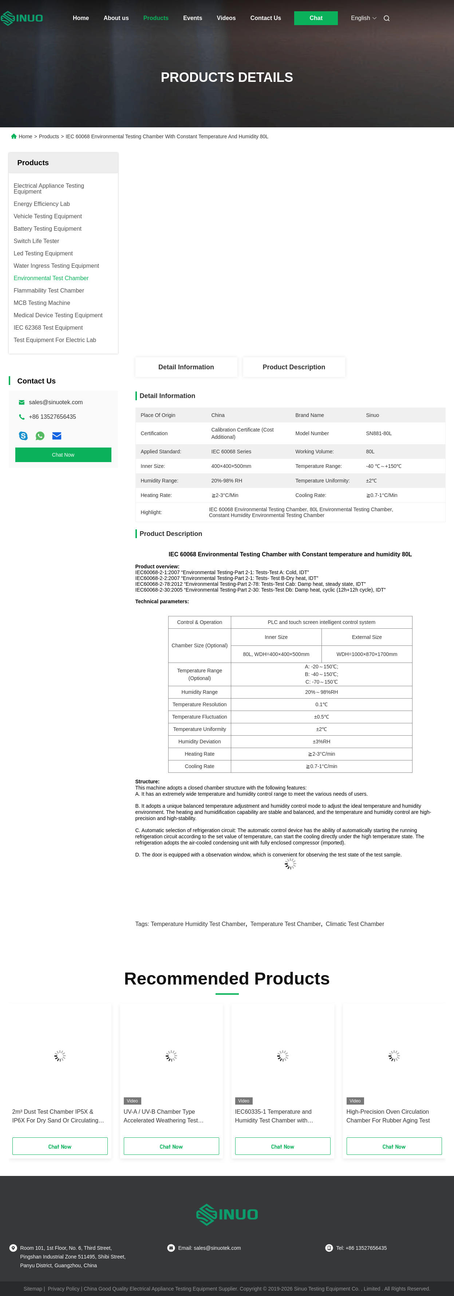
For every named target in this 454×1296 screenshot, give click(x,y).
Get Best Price (329, 333)
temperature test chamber (285, 924)
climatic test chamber (355, 924)
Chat (316, 18)
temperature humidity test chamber (198, 924)
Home (81, 18)
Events (192, 18)
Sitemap (33, 1289)
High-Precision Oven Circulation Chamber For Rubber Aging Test (388, 1116)
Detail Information (186, 367)
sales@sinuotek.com (56, 402)
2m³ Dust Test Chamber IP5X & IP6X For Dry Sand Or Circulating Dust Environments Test (55, 1117)
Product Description (293, 367)
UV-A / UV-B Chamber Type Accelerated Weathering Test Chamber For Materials (161, 1117)
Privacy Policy (63, 1289)
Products (156, 18)
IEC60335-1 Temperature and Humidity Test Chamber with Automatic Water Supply (273, 1117)
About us (116, 18)
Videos (226, 18)
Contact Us (265, 18)
